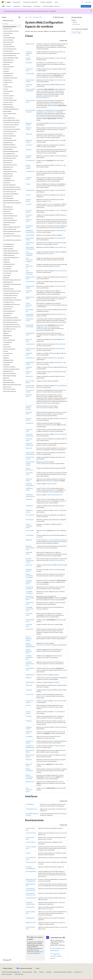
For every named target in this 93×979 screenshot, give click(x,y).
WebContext (29, 759)
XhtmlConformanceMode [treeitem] (9, 389)
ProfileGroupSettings (51, 483)
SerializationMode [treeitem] (7, 309)
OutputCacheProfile (59, 434)
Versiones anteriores (27, 972)
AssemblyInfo (57, 58)
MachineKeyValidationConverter (29, 407)
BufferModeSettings (53, 123)
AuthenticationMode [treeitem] (8, 40)
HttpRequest (58, 322)
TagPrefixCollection (30, 682)
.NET (30, 17)
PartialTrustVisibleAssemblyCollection (30, 463)
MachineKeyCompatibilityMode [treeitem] (10, 194)
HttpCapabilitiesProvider (60, 314)
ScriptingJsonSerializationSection (29, 582)
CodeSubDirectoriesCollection (28, 166)
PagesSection (29, 448)
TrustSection (29, 716)
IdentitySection (29, 376)
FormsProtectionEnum (31, 862)
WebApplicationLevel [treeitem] (8, 371)
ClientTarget (28, 149)
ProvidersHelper (29, 535)
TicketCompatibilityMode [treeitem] (9, 340)
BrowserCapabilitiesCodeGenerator (47, 91)
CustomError (29, 204)
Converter (28, 195)
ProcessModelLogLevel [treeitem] (8, 244)
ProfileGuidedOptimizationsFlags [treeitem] (11, 253)
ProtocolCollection (30, 515)
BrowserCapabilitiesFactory (42, 97)
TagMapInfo (56, 674)
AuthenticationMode (49, 253)
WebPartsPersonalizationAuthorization (29, 776)
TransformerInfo (29, 694)
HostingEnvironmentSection (29, 305)
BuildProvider (29, 134)
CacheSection (29, 145)
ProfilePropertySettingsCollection (54, 494)
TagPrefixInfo (56, 682)
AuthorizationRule (30, 73)
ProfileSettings (29, 505)
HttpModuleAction (30, 358)
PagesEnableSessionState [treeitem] (9, 222)
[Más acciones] (66, 17)
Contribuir (41, 972)
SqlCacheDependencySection (29, 651)
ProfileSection (29, 499)
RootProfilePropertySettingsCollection (30, 560)
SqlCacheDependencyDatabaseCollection (30, 644)
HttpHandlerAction (30, 344)
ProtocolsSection (30, 530)
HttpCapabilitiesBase (41, 117)
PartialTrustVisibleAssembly (42, 463)
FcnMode (28, 853)
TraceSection (29, 690)
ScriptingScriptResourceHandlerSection (30, 597)
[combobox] (11, 20)
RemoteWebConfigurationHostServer (30, 547)
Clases (73, 20)
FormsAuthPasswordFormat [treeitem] (9, 131)
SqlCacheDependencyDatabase (29, 638)
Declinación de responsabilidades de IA (11, 972)
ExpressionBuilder (30, 235)
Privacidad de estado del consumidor (62, 972)
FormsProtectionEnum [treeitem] (8, 133)
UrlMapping (29, 721)
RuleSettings (29, 565)
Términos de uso (78, 972)
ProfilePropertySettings (46, 488)
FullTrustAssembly (30, 281)
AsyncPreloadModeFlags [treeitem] (9, 37)
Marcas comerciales (6, 974)
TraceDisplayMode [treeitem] (7, 342)
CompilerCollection (30, 190)
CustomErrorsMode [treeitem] (8, 98)
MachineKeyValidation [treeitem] (8, 198)
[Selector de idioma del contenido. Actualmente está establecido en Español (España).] (7, 968)
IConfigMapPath (30, 804)
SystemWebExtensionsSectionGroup (30, 663)
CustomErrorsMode (30, 842)
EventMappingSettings (60, 230)
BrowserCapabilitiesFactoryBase (48, 110)
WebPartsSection (30, 781)
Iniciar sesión (88, 2)
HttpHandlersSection (61, 344)
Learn (26, 17)
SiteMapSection (29, 629)
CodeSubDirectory (58, 165)
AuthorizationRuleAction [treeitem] (9, 46)
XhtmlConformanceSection (29, 789)
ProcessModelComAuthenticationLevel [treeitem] (12, 237)
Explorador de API (37, 17)
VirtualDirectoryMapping (59, 745)
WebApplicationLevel (31, 922)
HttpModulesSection (52, 358)
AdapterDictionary (30, 44)
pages (65, 448)
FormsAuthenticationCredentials (29, 259)
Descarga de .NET (86, 6)
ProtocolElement (30, 519)
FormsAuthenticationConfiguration (29, 253)
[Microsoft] (3, 2)
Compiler (28, 184)
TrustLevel (28, 705)
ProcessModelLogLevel (31, 898)
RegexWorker (29, 540)
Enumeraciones (76, 24)
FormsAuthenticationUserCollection (29, 272)
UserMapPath (29, 736)
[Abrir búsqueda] (82, 2)
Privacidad (48, 972)
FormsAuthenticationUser (29, 266)
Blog (35, 972)
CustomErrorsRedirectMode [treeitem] (9, 100)
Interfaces (74, 22)
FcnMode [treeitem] (5, 116)
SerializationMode (30, 907)
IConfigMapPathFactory (31, 809)
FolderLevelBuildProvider (60, 247)
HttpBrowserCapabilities (52, 104)
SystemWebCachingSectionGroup (29, 657)
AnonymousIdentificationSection (29, 53)
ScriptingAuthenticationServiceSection (29, 575)
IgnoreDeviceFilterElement (60, 385)
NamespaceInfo (29, 423)
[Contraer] (19, 17)
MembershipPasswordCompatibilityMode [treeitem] (12, 203)
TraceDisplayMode (30, 918)
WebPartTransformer (41, 696)
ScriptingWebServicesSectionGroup (29, 608)
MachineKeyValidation (41, 407)
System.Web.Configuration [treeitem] (9, 26)
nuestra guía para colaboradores (35, 952)
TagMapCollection (30, 674)
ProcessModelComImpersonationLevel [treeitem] (12, 241)
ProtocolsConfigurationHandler (29, 525)
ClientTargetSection (30, 160)
